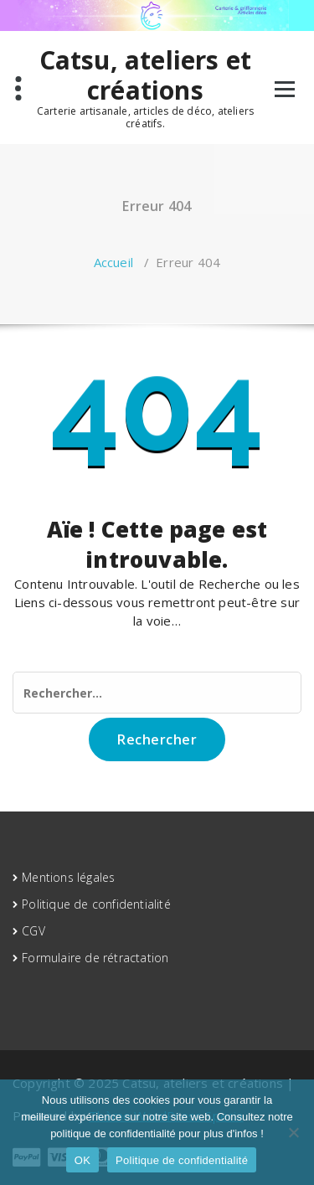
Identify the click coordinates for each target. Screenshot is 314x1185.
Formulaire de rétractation (95, 958)
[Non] (293, 1132)
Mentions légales (68, 877)
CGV (33, 931)
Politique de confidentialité (96, 904)
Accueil (113, 262)
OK (82, 1160)
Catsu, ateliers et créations (145, 75)
